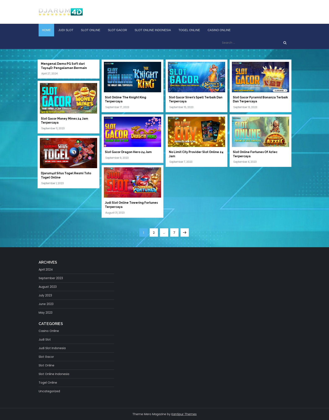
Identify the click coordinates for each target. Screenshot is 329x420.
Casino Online (219, 30)
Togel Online (189, 30)
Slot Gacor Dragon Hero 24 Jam (128, 152)
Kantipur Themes (184, 414)
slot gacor (117, 30)
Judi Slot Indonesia (52, 348)
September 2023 (51, 278)
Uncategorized (49, 391)
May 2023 (45, 312)
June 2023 (46, 304)
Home (46, 30)
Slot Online (90, 30)
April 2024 (46, 269)
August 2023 (48, 287)
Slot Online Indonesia (152, 30)
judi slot (65, 30)
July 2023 (45, 295)
